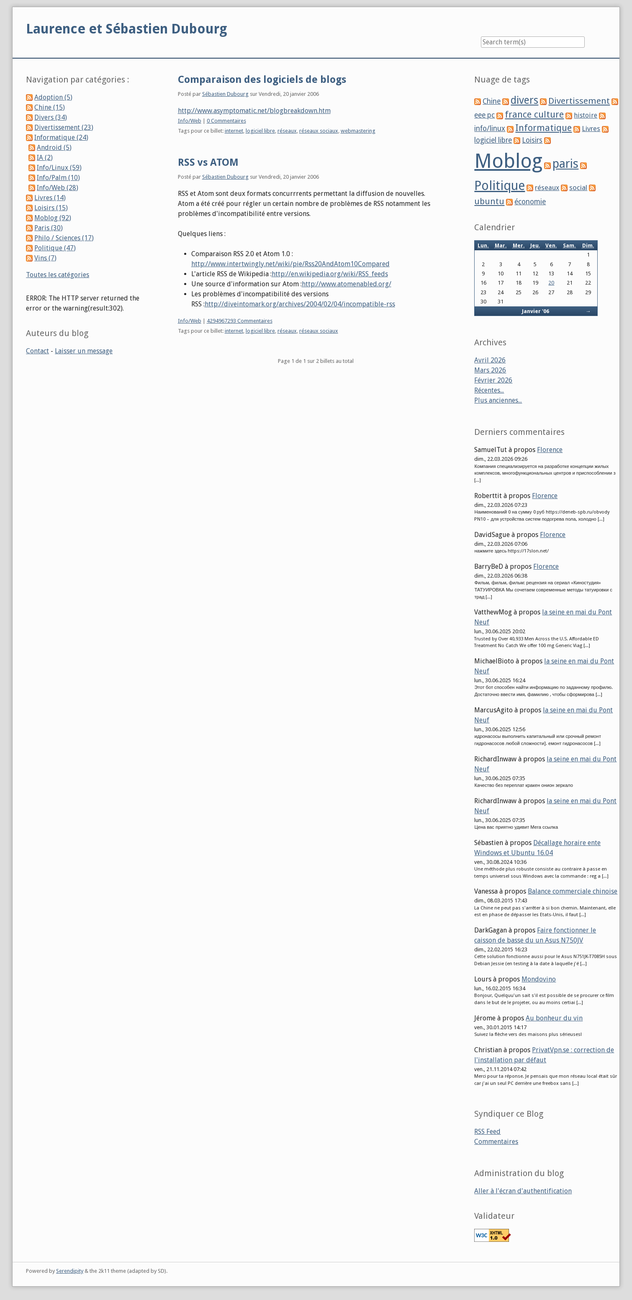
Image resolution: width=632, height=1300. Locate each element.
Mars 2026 (490, 370)
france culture (534, 114)
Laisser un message (84, 351)
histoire (585, 115)
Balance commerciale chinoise (572, 891)
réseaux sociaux (318, 131)
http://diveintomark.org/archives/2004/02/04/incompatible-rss (300, 304)
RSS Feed (487, 1132)
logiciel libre (260, 131)
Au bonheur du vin (554, 1018)
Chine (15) (49, 107)
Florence (550, 450)
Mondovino (539, 979)
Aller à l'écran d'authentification (523, 1191)
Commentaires (496, 1142)
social (578, 187)
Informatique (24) (61, 137)
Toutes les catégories (57, 275)
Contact (37, 351)
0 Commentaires (226, 121)
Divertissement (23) (63, 127)
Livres (591, 128)
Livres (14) (50, 198)
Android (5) (54, 148)
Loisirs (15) (51, 208)
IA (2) (45, 158)
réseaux (287, 131)
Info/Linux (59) (59, 168)
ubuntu (489, 201)
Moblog (508, 161)
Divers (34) (50, 117)
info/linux (489, 128)
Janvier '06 (535, 311)
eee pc (484, 115)
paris (565, 164)
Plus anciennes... (498, 400)
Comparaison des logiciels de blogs (262, 79)
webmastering (358, 131)
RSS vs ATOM (208, 162)
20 (551, 283)
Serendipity (69, 1271)
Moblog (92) (52, 218)
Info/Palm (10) (58, 178)
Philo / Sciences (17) (64, 238)
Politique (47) (55, 248)
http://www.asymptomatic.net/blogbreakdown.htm (254, 111)
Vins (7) (45, 258)
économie (530, 202)
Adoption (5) (53, 97)
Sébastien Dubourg (225, 94)
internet (234, 131)
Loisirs (532, 140)
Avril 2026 (490, 360)
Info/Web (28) (57, 188)
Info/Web (189, 121)
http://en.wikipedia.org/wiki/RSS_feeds (330, 274)
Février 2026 (493, 380)
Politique (499, 185)
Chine (492, 101)
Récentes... (489, 390)
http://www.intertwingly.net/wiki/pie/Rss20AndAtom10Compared (290, 264)
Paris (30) (48, 228)
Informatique (543, 128)
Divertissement (579, 101)
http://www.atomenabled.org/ (346, 284)
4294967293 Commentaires (239, 321)
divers (524, 100)
